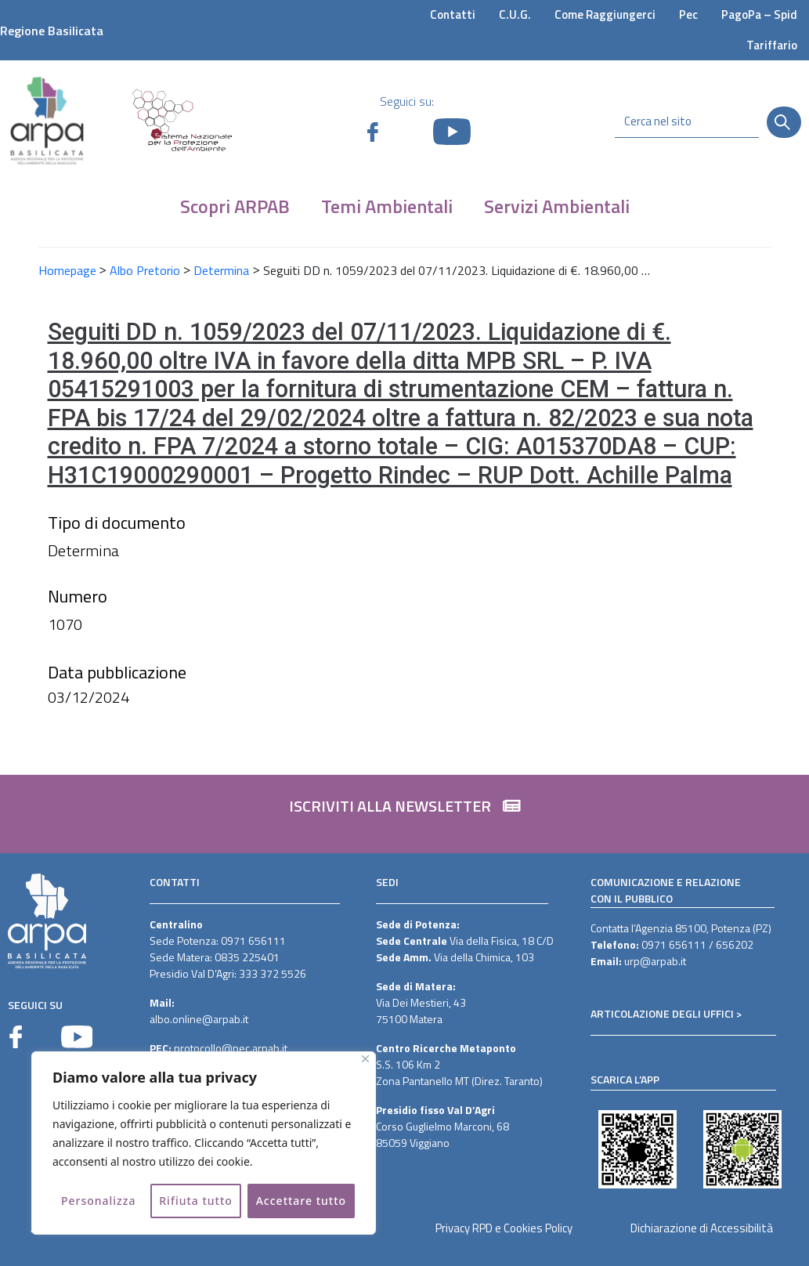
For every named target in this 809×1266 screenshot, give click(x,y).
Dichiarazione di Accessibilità (701, 1228)
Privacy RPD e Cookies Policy (503, 1228)
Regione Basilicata (51, 30)
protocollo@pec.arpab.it (230, 1048)
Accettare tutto (301, 1200)
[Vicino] (365, 1058)
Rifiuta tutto (196, 1200)
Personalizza (98, 1200)
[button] (405, 814)
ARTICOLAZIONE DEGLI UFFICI (662, 1013)
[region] (203, 1143)
